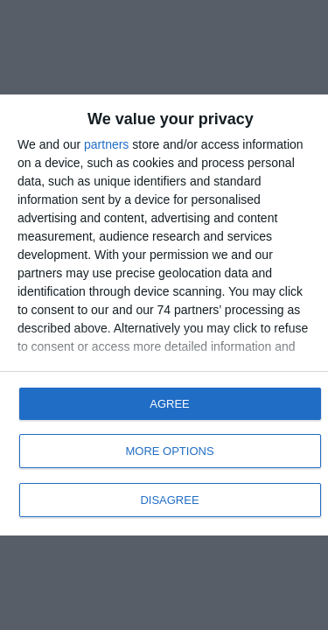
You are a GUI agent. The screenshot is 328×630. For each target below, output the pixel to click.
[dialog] (164, 315)
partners (106, 144)
